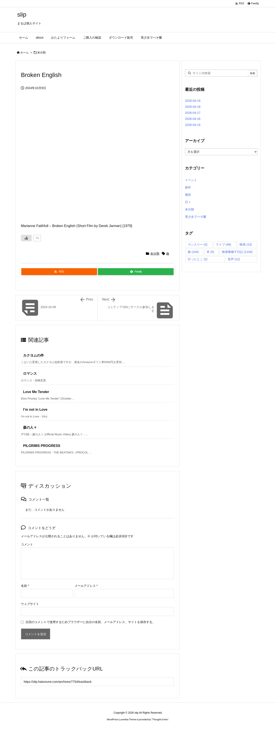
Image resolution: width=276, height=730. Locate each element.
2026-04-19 (193, 100)
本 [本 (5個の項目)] (210, 252)
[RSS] (59, 271)
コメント (27, 544)
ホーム (24, 52)
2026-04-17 (193, 112)
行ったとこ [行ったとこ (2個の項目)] (197, 259)
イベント (191, 180)
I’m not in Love (35, 409)
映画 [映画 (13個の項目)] (246, 244)
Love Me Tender (36, 392)
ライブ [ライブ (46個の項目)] (223, 244)
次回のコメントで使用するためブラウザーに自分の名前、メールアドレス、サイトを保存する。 (90, 622)
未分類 (41, 52)
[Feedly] (136, 271)
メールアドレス (86, 585)
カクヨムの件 (33, 355)
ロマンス (30, 373)
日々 (188, 202)
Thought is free (160, 719)
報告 (188, 194)
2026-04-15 (193, 125)
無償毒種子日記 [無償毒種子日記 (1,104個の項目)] (237, 252)
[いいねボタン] (26, 238)
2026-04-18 (193, 106)
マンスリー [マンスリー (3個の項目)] (197, 244)
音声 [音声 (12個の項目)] (234, 259)
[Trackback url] (97, 681)
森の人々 (30, 427)
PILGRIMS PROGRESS (41, 446)
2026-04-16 (193, 119)
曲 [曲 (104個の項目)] (193, 252)
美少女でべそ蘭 (195, 216)
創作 (188, 187)
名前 (25, 585)
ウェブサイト (30, 604)
